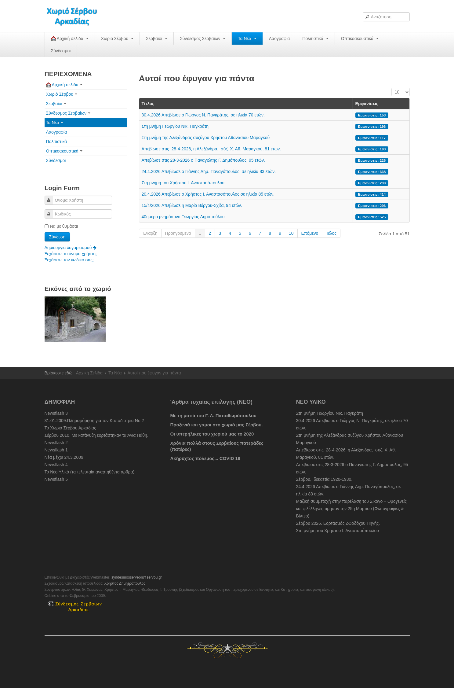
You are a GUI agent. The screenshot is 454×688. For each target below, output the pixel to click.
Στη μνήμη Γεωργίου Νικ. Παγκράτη (175, 126)
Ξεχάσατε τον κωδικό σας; (69, 259)
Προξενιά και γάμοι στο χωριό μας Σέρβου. (216, 424)
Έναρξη (150, 233)
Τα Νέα (247, 38)
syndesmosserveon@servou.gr (136, 577)
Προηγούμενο (178, 233)
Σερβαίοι (156, 38)
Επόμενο (309, 233)
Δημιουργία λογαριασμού (71, 247)
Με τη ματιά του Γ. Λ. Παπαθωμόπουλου (213, 415)
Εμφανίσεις (367, 103)
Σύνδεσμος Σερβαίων (202, 38)
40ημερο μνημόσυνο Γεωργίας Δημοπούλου (183, 216)
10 (291, 233)
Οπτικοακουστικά (360, 38)
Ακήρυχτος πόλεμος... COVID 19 (205, 458)
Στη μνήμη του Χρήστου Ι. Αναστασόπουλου (183, 182)
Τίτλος (148, 103)
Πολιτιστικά (315, 38)
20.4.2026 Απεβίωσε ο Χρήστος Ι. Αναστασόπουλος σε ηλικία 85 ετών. (208, 194)
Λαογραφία (279, 38)
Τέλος (331, 233)
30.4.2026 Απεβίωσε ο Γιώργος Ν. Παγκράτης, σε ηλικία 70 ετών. (203, 114)
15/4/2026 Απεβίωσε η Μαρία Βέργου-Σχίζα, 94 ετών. (192, 205)
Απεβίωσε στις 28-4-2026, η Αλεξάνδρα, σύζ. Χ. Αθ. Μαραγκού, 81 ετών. (211, 148)
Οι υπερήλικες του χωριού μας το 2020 (212, 433)
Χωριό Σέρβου (117, 38)
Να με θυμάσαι (61, 226)
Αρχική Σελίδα (89, 372)
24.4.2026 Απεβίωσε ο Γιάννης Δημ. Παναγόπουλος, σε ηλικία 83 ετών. (209, 171)
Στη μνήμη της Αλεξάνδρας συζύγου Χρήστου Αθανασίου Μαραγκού (206, 137)
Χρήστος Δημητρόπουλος (124, 583)
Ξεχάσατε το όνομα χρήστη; (71, 253)
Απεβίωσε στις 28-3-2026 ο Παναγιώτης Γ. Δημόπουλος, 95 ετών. (203, 160)
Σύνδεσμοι (61, 50)
